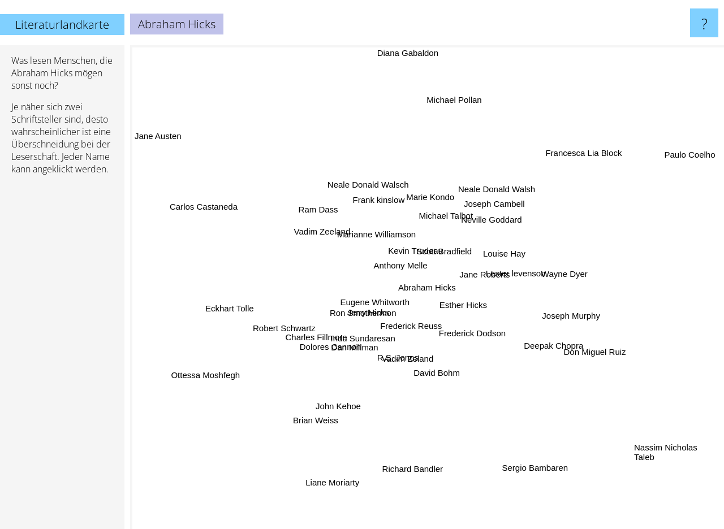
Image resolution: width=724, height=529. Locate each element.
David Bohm (426, 384)
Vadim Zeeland (325, 231)
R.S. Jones (400, 363)
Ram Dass (315, 207)
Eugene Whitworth (377, 302)
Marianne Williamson (367, 241)
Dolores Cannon (333, 343)
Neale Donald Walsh (494, 190)
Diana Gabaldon (413, 53)
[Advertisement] (62, 356)
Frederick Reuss (414, 332)
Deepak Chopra (558, 355)
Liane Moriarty (340, 463)
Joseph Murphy (560, 317)
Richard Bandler (407, 469)
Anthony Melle (396, 259)
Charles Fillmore (317, 332)
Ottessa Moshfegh (228, 366)
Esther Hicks (479, 317)
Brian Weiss (320, 417)
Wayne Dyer (573, 273)
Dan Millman (350, 363)
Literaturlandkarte (62, 24)
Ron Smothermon (366, 313)
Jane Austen (160, 150)
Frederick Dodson (474, 330)
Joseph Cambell (493, 198)
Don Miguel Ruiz (597, 358)
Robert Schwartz (289, 325)
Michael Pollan (446, 114)
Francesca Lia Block (570, 164)
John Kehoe (340, 404)
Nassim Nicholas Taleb (665, 448)
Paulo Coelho (693, 152)
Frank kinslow (387, 203)
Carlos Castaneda (189, 202)
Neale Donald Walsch (361, 176)
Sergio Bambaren (525, 460)
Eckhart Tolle (218, 307)
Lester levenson (507, 272)
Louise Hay (500, 253)
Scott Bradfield (449, 247)
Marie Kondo (428, 204)
